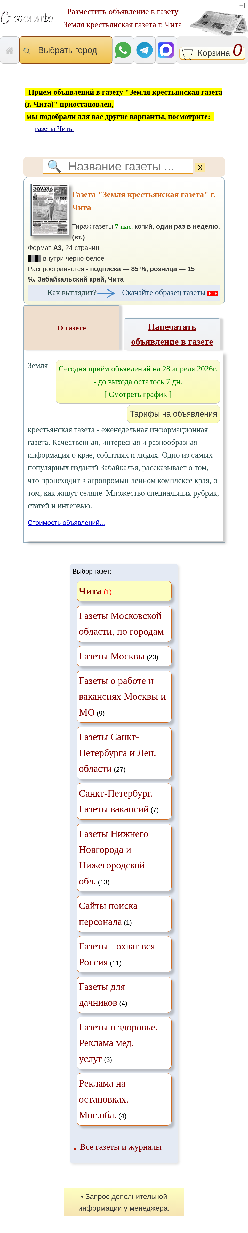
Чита (90, 590)
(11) (117, 954)
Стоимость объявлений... (66, 522)
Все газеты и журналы (121, 1147)
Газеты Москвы (112, 656)
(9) (122, 696)
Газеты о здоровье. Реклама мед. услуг (118, 1043)
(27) (117, 752)
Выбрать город (66, 50)
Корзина (212, 53)
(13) (113, 857)
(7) (119, 801)
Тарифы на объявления (173, 413)
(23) (118, 656)
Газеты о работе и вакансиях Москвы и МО (122, 696)
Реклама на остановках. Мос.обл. (104, 1099)
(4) (103, 994)
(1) (108, 913)
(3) (118, 1043)
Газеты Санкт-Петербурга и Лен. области (117, 752)
